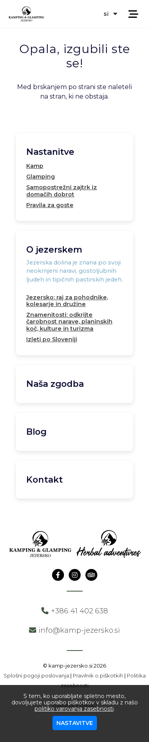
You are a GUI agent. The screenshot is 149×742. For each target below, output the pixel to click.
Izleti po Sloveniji (51, 339)
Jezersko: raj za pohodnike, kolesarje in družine (67, 301)
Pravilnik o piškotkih (98, 675)
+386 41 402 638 (74, 611)
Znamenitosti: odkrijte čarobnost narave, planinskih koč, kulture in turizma (69, 321)
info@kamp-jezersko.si (74, 630)
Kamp (34, 165)
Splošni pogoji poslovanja (36, 675)
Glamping (40, 176)
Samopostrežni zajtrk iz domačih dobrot (61, 191)
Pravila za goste (50, 205)
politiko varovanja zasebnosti (74, 708)
